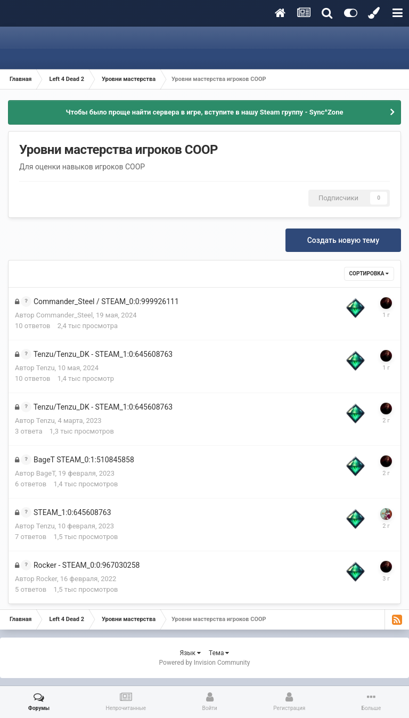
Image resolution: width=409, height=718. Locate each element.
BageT (45, 473)
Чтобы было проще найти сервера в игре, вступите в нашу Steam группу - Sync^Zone (204, 112)
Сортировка (369, 273)
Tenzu (45, 368)
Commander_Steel (64, 315)
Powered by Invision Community (204, 662)
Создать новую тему (343, 240)
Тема (219, 653)
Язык (190, 653)
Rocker (46, 579)
